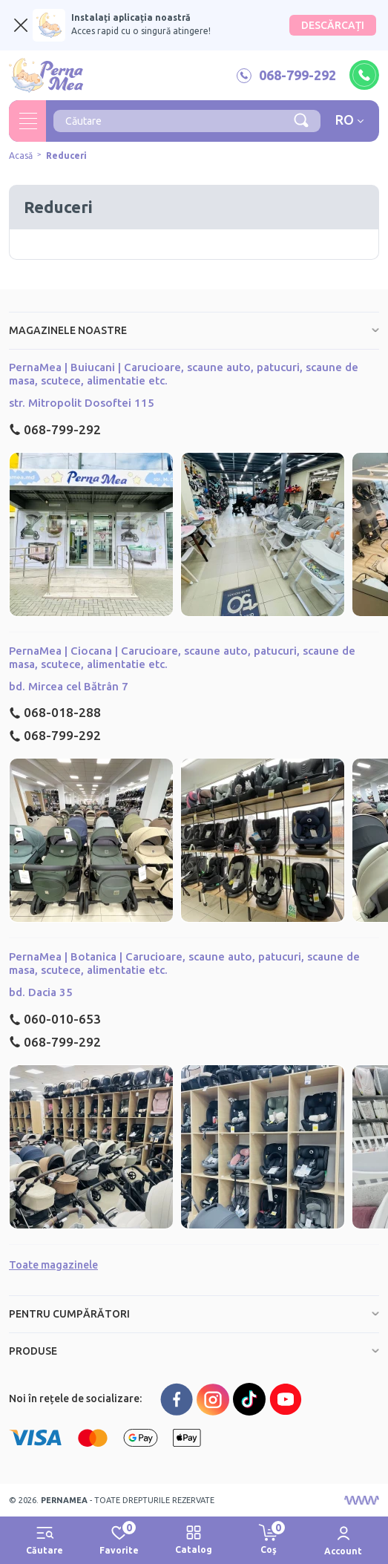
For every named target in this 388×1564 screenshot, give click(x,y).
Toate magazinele (53, 1265)
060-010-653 (55, 1019)
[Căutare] (301, 119)
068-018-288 (55, 712)
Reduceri (66, 155)
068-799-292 (55, 429)
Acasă (21, 155)
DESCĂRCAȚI (332, 25)
